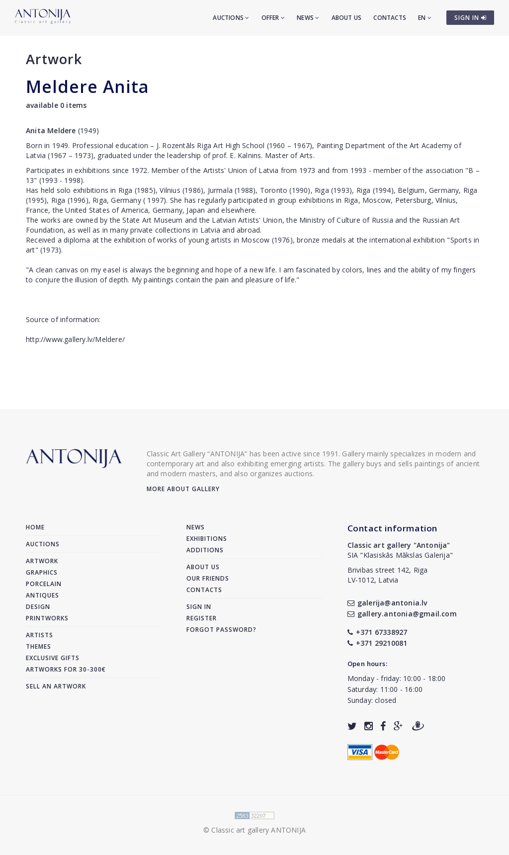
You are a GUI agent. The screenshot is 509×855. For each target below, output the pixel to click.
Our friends (207, 578)
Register (201, 618)
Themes (38, 646)
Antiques (42, 595)
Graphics (42, 572)
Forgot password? (221, 629)
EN (424, 17)
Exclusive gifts (53, 658)
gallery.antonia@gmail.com (402, 613)
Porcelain (44, 584)
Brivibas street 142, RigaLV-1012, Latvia (387, 575)
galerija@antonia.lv (387, 602)
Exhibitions (206, 538)
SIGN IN (470, 17)
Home (35, 527)
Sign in (198, 606)
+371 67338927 (377, 632)
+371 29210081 (377, 643)
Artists (39, 635)
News (308, 17)
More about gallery (183, 489)
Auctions (231, 17)
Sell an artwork (56, 686)
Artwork (54, 59)
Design (38, 606)
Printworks (47, 618)
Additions (205, 550)
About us (347, 17)
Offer (273, 17)
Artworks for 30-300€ (66, 669)
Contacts (389, 17)
